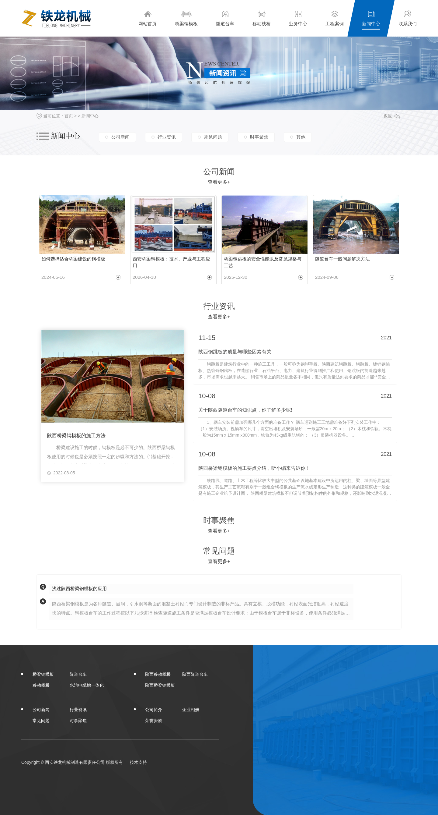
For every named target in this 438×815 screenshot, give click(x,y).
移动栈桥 (261, 18)
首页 (68, 115)
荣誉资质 (153, 720)
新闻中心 (371, 18)
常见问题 (213, 136)
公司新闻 (120, 136)
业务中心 (298, 18)
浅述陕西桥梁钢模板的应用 (79, 587)
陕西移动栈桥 (158, 673)
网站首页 (147, 18)
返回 (392, 116)
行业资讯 (167, 136)
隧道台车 (225, 18)
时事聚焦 (259, 136)
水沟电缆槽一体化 (87, 684)
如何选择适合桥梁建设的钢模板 (73, 258)
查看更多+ (219, 182)
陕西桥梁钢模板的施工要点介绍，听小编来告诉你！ (254, 467)
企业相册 (190, 709)
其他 (300, 136)
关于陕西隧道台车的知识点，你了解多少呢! (245, 409)
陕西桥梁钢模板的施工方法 (76, 435)
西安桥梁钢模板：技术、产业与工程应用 (171, 262)
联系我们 (407, 18)
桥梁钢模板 (186, 18)
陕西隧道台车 (195, 673)
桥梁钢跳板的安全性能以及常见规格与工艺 (262, 262)
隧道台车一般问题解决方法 (342, 258)
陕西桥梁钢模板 (160, 684)
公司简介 (153, 709)
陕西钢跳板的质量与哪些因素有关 (234, 351)
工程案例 (334, 18)
